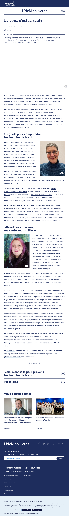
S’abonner (27, 480)
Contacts (6, 495)
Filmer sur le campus (9, 484)
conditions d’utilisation (33, 513)
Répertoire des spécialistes (11, 476)
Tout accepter (37, 510)
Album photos (7, 480)
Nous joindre (27, 476)
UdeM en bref (7, 487)
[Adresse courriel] (30, 459)
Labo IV (7, 196)
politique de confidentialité (17, 513)
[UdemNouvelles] (34, 11)
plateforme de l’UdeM (12, 358)
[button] (62, 11)
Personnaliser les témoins (13, 510)
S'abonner (61, 459)
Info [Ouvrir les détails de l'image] (66, 87)
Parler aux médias (8, 491)
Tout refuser (27, 510)
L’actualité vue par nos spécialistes (13, 472)
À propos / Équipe (29, 472)
